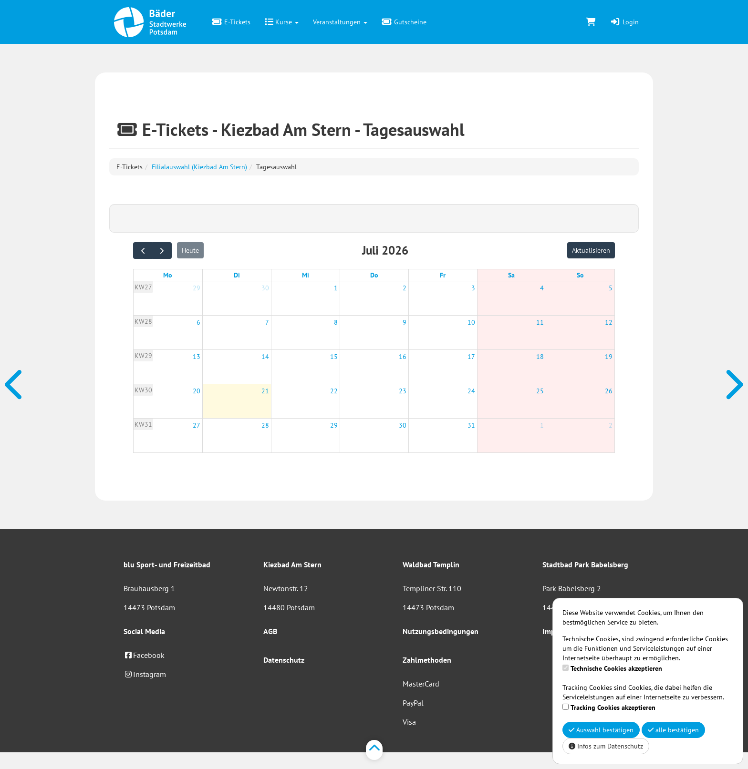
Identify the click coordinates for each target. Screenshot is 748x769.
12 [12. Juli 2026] (609, 322)
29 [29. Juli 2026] (334, 425)
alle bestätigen (673, 730)
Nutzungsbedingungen (440, 631)
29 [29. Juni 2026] (196, 288)
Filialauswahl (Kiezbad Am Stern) (199, 167)
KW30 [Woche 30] (143, 390)
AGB (270, 631)
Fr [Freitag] (443, 275)
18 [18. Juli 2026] (540, 356)
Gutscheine (404, 22)
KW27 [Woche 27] (143, 287)
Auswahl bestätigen (601, 730)
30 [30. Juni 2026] (265, 288)
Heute (190, 250)
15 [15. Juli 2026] (334, 356)
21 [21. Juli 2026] (265, 391)
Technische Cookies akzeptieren (616, 668)
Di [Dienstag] (237, 275)
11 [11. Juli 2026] (540, 322)
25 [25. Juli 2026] (540, 391)
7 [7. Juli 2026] (267, 322)
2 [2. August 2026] (611, 425)
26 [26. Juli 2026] (609, 391)
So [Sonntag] (580, 275)
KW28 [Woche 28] (143, 321)
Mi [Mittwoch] (305, 275)
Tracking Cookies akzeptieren (613, 707)
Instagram (145, 674)
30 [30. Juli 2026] (402, 425)
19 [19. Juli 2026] (609, 356)
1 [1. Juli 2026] (336, 288)
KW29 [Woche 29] (143, 355)
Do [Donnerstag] (374, 275)
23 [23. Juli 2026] (402, 391)
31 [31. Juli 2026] (471, 425)
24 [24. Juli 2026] (471, 391)
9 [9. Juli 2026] (404, 322)
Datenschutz (283, 660)
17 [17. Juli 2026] (471, 356)
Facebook (144, 655)
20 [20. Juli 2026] (196, 391)
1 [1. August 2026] (542, 425)
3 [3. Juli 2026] (473, 288)
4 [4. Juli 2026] (542, 288)
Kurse (282, 22)
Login (624, 22)
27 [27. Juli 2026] (196, 425)
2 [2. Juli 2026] (404, 288)
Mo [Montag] (167, 275)
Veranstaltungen (340, 22)
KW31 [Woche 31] (143, 424)
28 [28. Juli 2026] (265, 425)
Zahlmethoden (427, 660)
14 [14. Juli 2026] (265, 356)
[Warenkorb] (591, 21)
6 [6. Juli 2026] (198, 322)
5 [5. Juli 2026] (611, 288)
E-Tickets (231, 22)
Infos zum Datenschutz (606, 746)
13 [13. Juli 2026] (196, 356)
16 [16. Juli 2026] (402, 356)
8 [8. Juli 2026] (336, 322)
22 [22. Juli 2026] (334, 391)
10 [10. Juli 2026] (471, 322)
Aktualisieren (591, 250)
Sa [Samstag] (511, 275)
